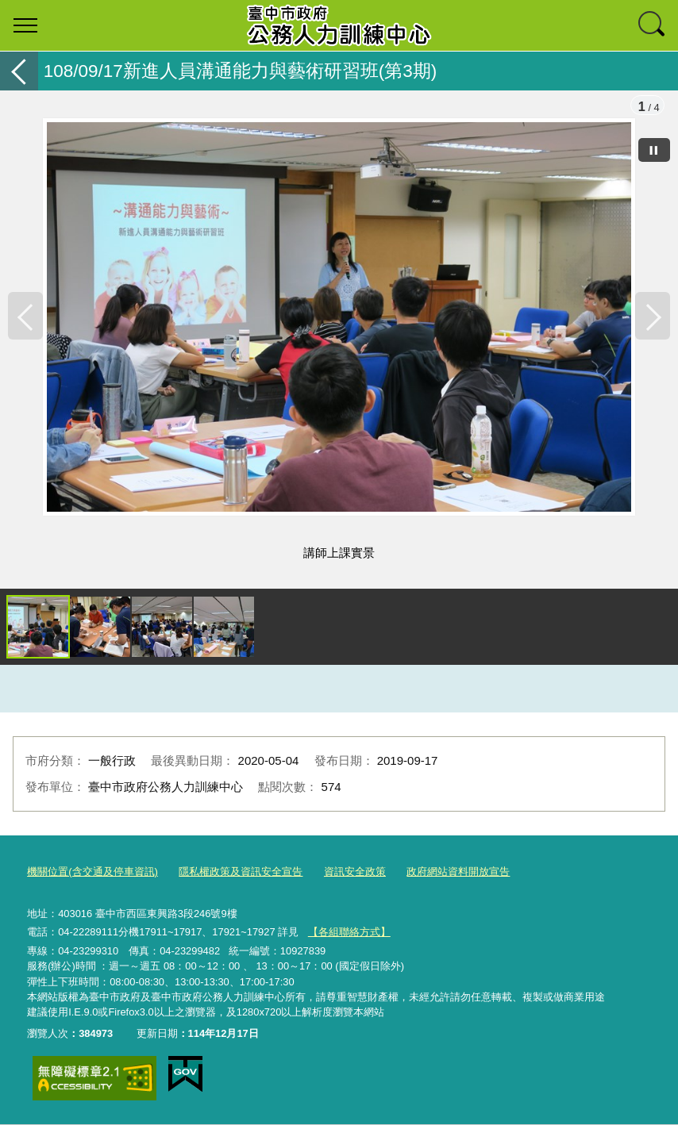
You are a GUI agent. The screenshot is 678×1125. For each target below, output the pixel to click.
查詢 (652, 25)
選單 (25, 25)
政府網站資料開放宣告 (458, 873)
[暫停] (654, 150)
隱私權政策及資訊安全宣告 (240, 873)
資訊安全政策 (355, 873)
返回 (19, 71)
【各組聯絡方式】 (349, 933)
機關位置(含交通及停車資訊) (92, 873)
